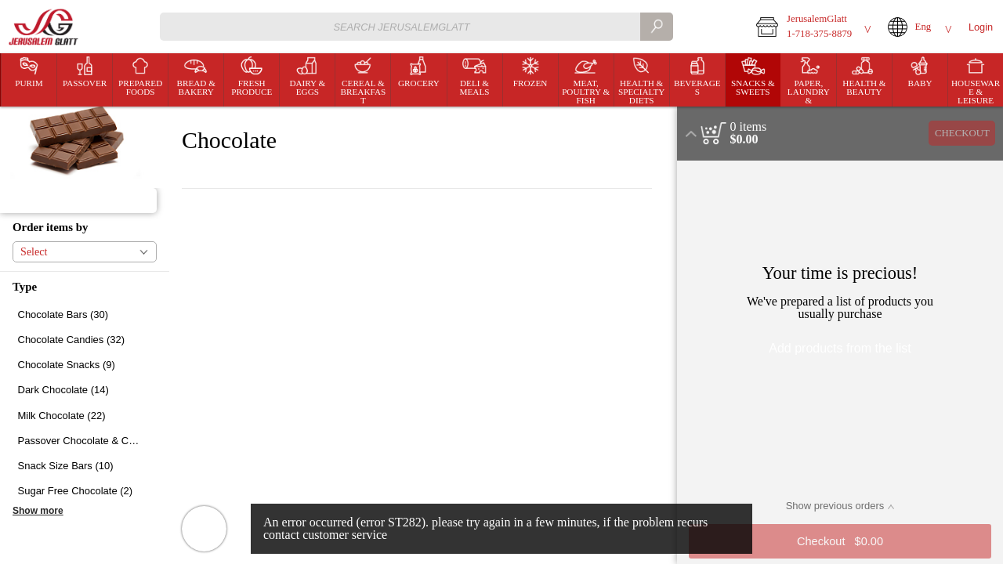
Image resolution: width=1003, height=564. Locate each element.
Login (981, 27)
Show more (38, 510)
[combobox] (416, 26)
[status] (748, 127)
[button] (810, 26)
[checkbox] (85, 314)
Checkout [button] (962, 133)
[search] (656, 26)
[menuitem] (28, 80)
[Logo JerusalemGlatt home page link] (44, 27)
